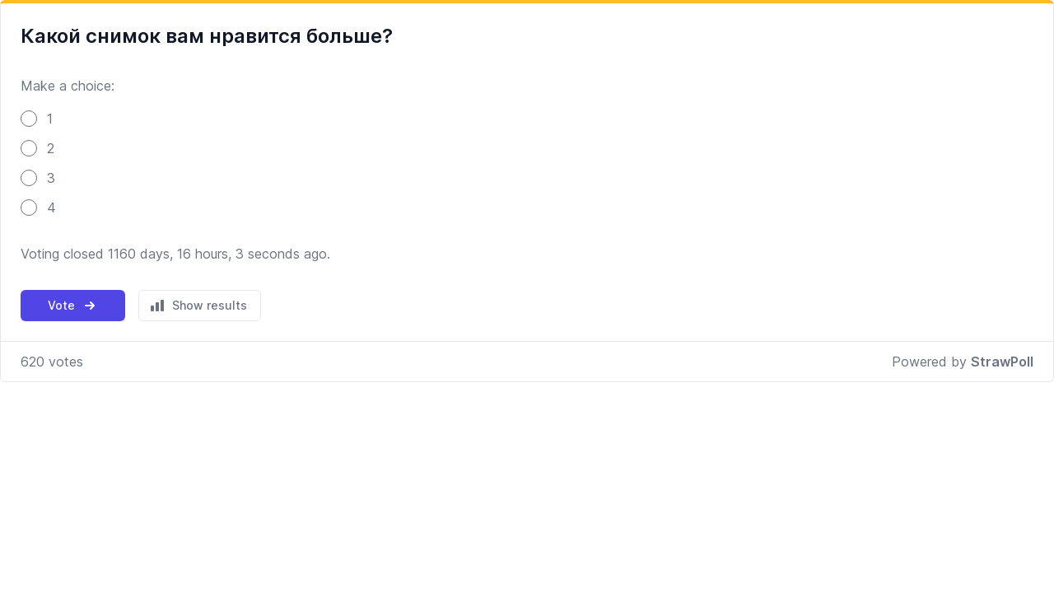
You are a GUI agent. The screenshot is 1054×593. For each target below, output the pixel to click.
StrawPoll (1002, 361)
